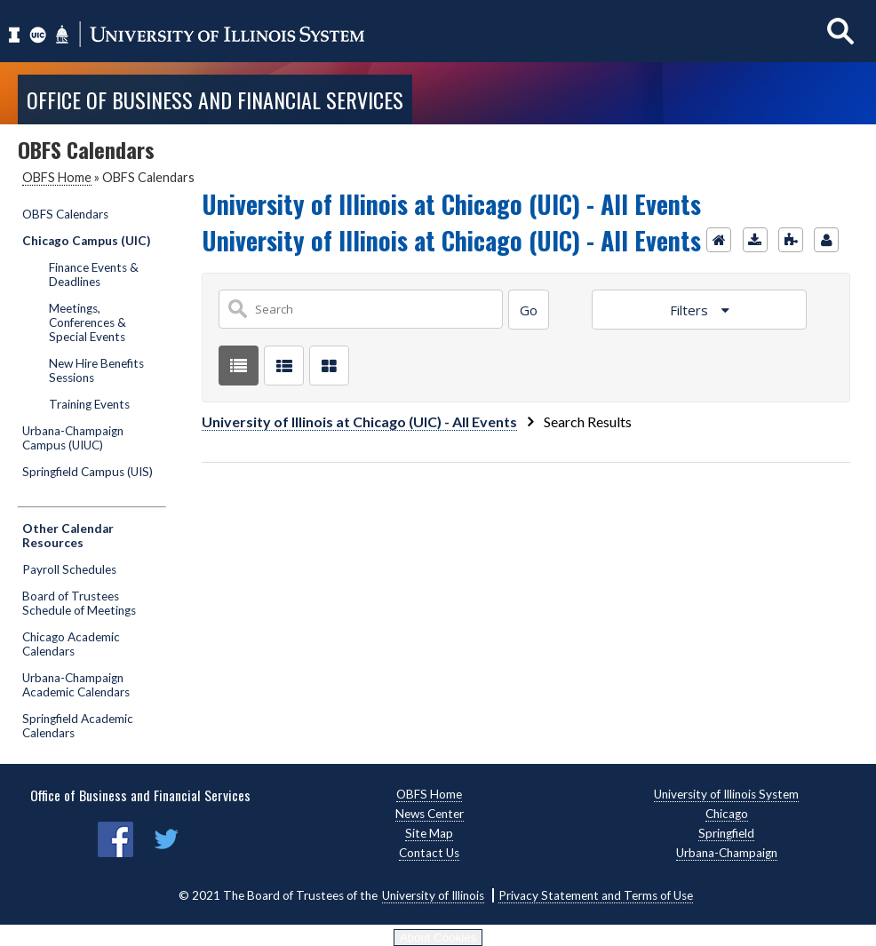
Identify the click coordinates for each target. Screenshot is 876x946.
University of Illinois (433, 895)
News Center (429, 814)
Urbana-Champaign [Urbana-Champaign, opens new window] (726, 853)
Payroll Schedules (69, 569)
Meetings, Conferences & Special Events (87, 322)
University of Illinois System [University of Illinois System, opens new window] (726, 794)
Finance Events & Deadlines (94, 274)
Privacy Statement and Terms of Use (595, 895)
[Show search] (840, 30)
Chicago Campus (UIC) (86, 241)
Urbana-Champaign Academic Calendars (76, 685)
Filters (691, 310)
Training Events (89, 404)
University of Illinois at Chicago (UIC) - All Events (359, 421)
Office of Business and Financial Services (215, 99)
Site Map (429, 833)
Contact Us (429, 853)
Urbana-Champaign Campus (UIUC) (72, 438)
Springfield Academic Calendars (77, 725)
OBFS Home (57, 177)
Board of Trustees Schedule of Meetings (79, 603)
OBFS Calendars (65, 214)
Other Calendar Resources (68, 535)
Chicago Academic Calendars (71, 644)
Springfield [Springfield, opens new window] (726, 833)
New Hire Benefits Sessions (96, 370)
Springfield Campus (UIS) (87, 472)
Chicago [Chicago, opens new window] (726, 814)
